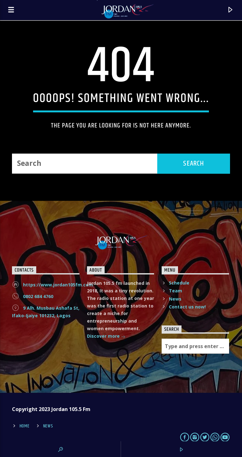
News (175, 299)
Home (25, 426)
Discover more (106, 336)
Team (175, 291)
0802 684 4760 (38, 296)
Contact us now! (187, 307)
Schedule (179, 283)
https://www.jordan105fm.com (58, 285)
